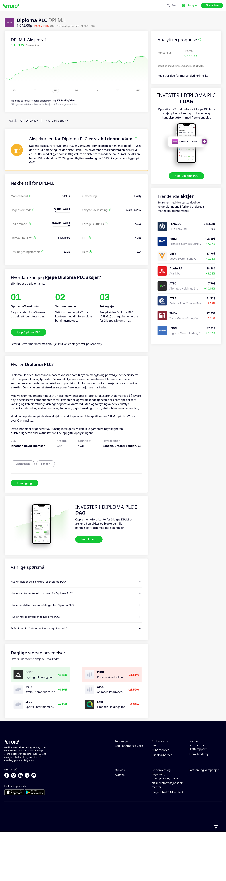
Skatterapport (198, 776)
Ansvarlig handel (199, 757)
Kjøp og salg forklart (202, 771)
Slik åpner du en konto (166, 763)
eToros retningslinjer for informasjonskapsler (167, 806)
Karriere (120, 810)
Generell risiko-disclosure (168, 823)
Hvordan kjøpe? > (56, 120)
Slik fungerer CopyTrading (197, 750)
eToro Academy (198, 781)
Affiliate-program (200, 804)
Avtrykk (120, 825)
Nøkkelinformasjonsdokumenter (168, 835)
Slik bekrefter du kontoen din (168, 770)
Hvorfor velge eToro (128, 799)
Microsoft (121, 763)
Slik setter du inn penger (167, 753)
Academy (96, 344)
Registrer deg (166, 75)
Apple (118, 748)
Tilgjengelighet (124, 820)
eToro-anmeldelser (127, 804)
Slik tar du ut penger (165, 758)
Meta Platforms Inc (127, 758)
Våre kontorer (124, 815)
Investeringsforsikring (203, 815)
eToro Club (196, 810)
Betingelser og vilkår (165, 828)
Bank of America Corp (129, 773)
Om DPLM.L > (29, 120)
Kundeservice (160, 777)
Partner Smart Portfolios (204, 820)
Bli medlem (212, 5)
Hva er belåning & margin (200, 764)
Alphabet (121, 753)
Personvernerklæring (165, 813)
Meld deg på (17, 100)
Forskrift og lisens (163, 818)
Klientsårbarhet (162, 782)
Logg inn (193, 5)
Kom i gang (24, 483)
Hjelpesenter (160, 748)
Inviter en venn (198, 799)
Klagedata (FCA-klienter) (167, 842)
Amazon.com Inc (125, 768)
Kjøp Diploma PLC (186, 176)
